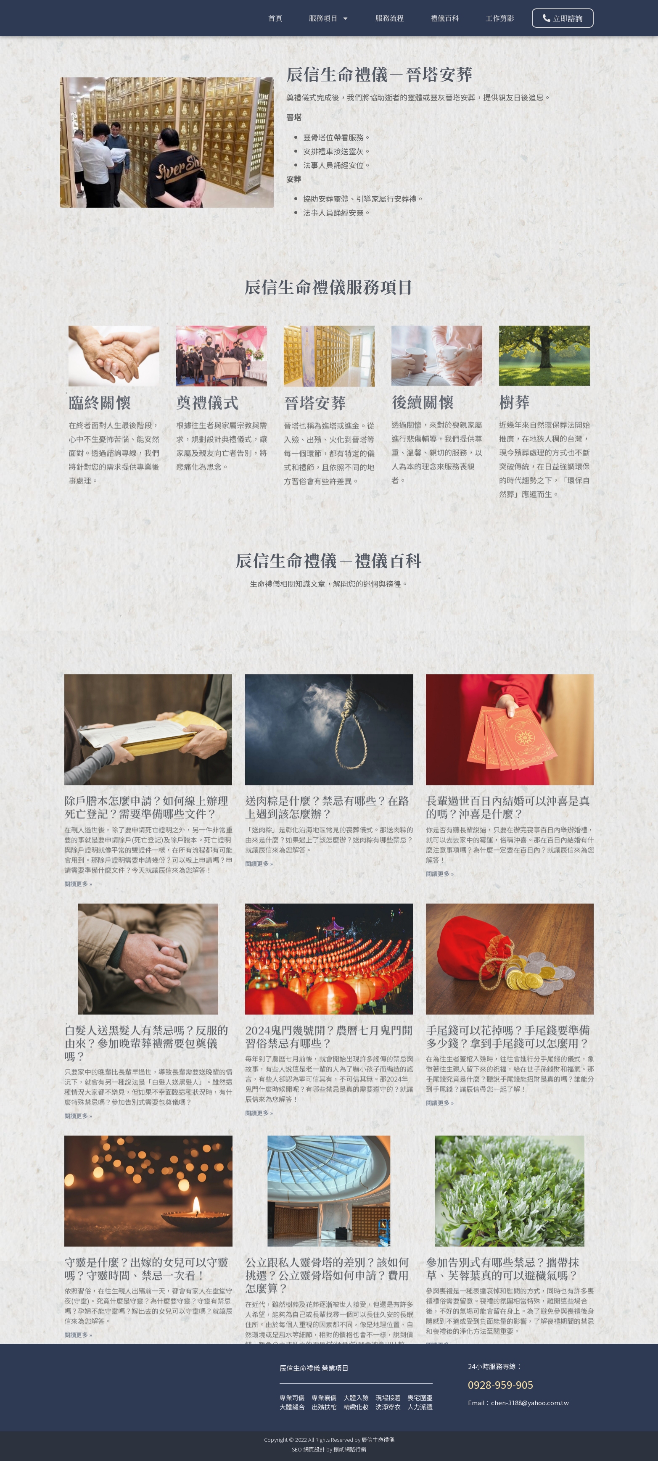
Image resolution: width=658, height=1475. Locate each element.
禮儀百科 (445, 24)
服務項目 (329, 25)
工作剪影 (500, 24)
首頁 (275, 24)
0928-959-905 (501, 1398)
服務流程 (389, 24)
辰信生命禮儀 (378, 1453)
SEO (297, 1463)
